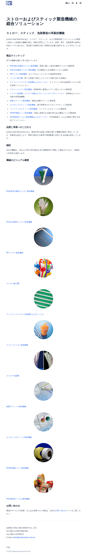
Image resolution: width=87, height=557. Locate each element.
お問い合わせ (60, 510)
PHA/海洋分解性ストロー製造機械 (24, 66)
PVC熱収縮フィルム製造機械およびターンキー (29, 117)
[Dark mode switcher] (77, 3)
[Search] (73, 3)
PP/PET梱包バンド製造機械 (21, 113)
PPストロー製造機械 (18, 74)
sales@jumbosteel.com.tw (24, 537)
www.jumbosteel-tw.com (21, 551)
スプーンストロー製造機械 (21, 89)
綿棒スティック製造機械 (20, 100)
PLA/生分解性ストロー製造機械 (23, 70)
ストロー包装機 (30, 363)
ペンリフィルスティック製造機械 (23, 109)
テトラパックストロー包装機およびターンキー (29, 82)
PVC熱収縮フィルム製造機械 (30, 486)
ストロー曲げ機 (16, 78)
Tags (8, 547)
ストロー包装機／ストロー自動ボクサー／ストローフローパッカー (37, 93)
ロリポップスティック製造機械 (22, 104)
